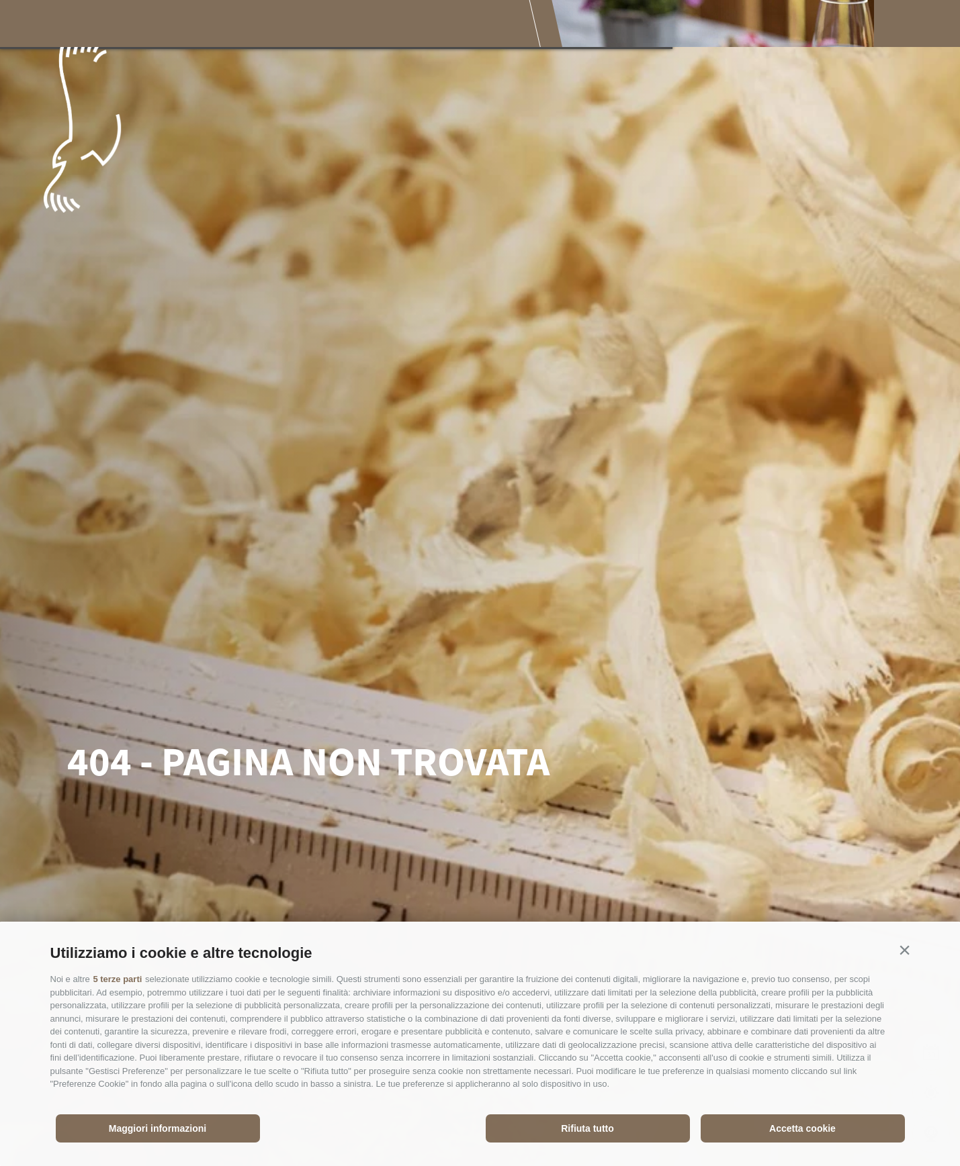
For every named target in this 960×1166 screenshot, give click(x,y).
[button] (905, 949)
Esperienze (352, 25)
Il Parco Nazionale (239, 25)
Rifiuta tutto (587, 1128)
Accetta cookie (802, 1128)
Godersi (435, 25)
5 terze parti (117, 979)
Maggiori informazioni (157, 1128)
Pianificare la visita (543, 25)
